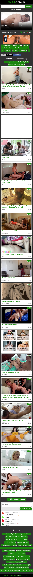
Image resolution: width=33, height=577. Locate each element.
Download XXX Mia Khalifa (16, 553)
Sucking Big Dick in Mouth (16, 64)
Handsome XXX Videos (9, 545)
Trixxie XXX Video (9, 559)
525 (23, 32)
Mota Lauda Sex (9, 567)
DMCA (16, 575)
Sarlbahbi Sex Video (22, 567)
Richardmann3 (6, 45)
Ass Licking (23, 50)
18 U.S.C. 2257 (24, 575)
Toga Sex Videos (25, 534)
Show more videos (16, 499)
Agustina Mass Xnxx (24, 545)
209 (29, 32)
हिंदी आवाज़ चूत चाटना (24, 556)
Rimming (15, 50)
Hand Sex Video (27, 570)
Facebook (17, 54)
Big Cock (4, 48)
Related (9, 59)
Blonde (11, 48)
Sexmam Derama (22, 542)
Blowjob (25, 45)
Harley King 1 (17, 45)
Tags (10, 575)
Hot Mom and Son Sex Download (16, 536)
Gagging (8, 50)
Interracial (25, 48)
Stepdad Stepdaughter (23, 550)
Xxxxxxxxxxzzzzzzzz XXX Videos (16, 539)
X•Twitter (9, 54)
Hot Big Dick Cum (10, 62)
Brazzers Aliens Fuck (9, 556)
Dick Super (26, 565)
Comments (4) (21, 59)
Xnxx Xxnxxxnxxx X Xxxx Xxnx (12, 565)
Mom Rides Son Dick (22, 559)
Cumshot (17, 48)
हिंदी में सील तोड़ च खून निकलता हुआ (10, 570)
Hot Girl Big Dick (23, 62)
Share (3, 54)
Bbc (2, 50)
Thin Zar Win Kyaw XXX (10, 534)
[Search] (13, 6)
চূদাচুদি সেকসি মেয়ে (10, 542)
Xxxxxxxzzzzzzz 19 (9, 550)
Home (6, 575)
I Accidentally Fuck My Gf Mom (16, 562)
